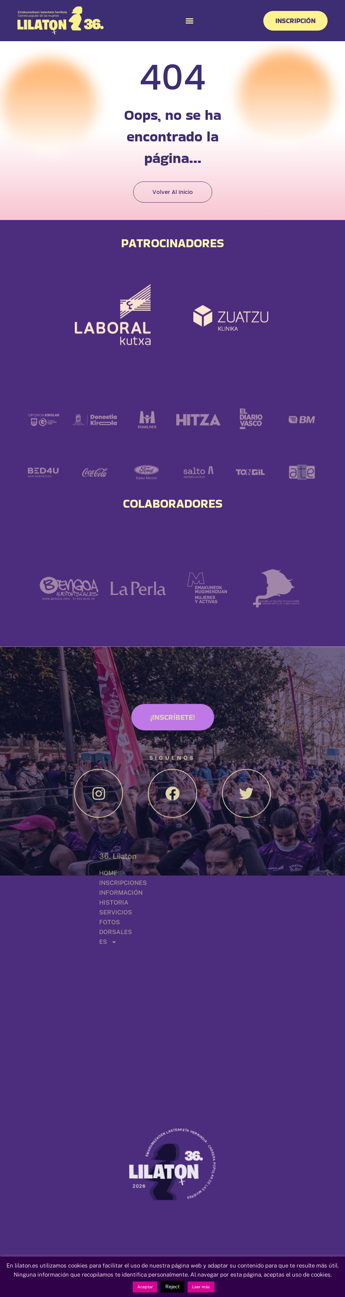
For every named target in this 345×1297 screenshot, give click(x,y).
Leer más (201, 1287)
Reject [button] (172, 1286)
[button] (189, 20)
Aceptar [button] (145, 1287)
